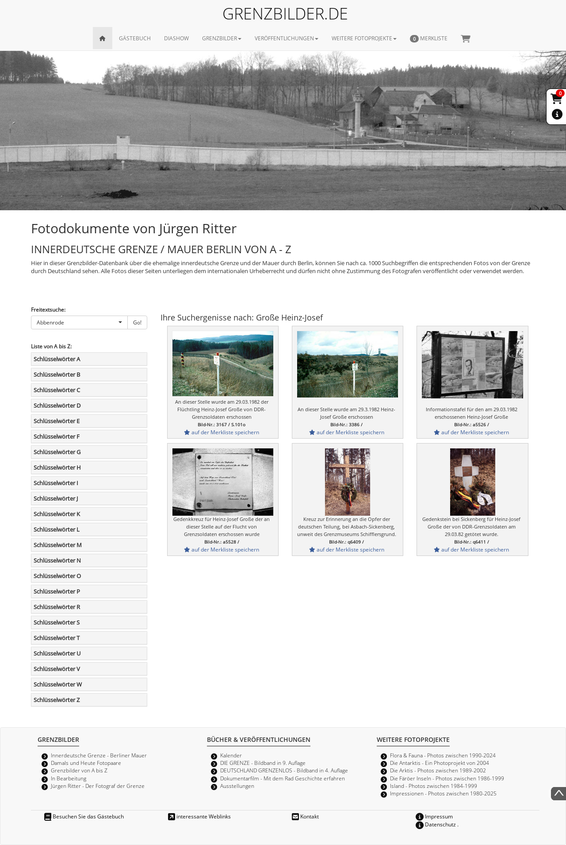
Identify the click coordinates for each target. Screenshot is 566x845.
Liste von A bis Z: (51, 346)
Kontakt (305, 816)
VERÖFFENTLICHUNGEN (286, 38)
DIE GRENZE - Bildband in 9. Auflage (263, 762)
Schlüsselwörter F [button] (57, 436)
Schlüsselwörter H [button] (57, 467)
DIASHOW (176, 38)
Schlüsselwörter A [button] (57, 359)
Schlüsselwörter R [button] (57, 607)
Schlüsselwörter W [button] (58, 684)
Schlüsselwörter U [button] (57, 653)
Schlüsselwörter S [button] (57, 622)
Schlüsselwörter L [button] (57, 529)
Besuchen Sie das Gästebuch (84, 816)
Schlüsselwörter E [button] (57, 421)
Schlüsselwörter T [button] (57, 638)
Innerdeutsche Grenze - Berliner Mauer (99, 755)
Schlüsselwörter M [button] (58, 545)
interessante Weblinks (199, 816)
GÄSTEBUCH (135, 38)
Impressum (434, 816)
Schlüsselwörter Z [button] (57, 700)
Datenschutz (436, 824)
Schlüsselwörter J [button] (56, 498)
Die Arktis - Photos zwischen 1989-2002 (438, 770)
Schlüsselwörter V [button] (57, 669)
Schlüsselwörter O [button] (57, 576)
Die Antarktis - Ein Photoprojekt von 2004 (439, 762)
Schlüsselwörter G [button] (57, 452)
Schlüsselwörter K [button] (57, 514)
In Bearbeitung (68, 778)
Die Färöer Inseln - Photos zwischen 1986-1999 (447, 778)
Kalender (231, 755)
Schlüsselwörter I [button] (56, 483)
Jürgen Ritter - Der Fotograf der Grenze (98, 785)
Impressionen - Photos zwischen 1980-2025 (443, 793)
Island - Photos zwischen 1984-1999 (433, 785)
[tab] (89, 359)
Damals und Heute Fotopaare (86, 762)
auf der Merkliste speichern (221, 432)
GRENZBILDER (221, 38)
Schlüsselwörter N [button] (57, 560)
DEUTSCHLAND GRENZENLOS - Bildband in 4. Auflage (284, 770)
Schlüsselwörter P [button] (57, 591)
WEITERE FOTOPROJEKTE (364, 38)
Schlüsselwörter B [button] (57, 374)
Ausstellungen (237, 785)
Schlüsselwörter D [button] (57, 405)
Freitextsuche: (48, 309)
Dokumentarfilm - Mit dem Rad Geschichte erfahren (282, 778)
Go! (137, 322)
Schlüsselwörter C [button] (57, 390)
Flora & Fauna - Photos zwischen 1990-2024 (443, 755)
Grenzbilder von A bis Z (79, 770)
